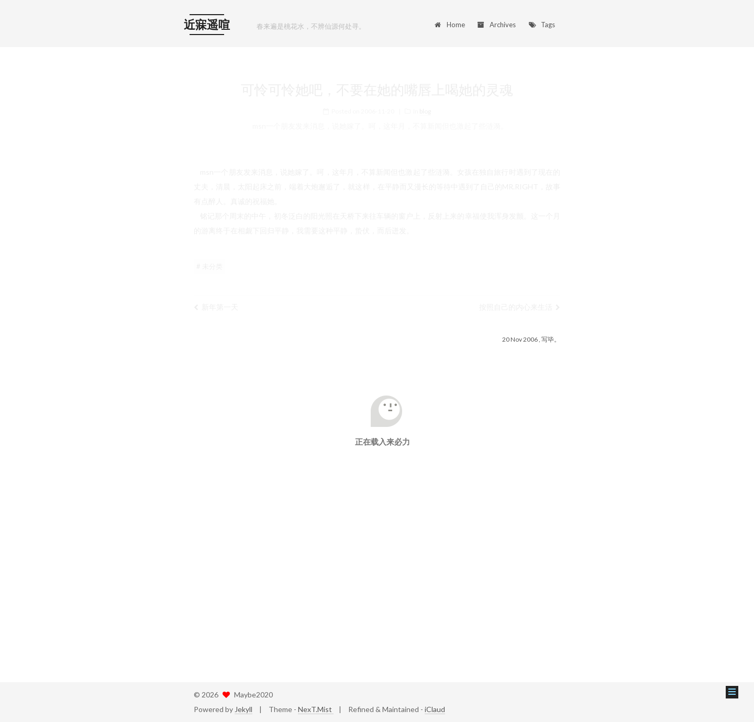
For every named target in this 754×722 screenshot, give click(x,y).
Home (449, 24)
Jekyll (243, 709)
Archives (496, 24)
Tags (541, 24)
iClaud (435, 709)
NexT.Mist (316, 709)
